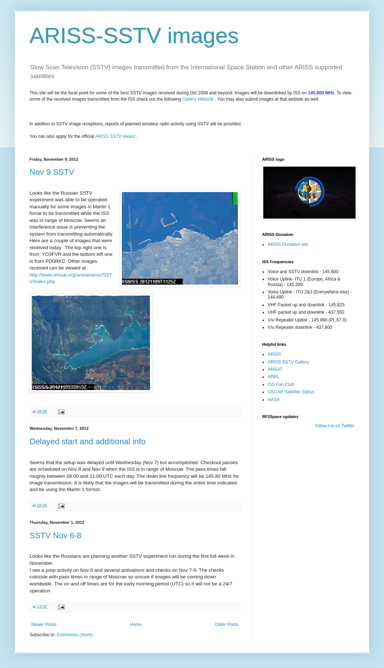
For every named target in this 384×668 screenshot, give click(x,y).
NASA (274, 399)
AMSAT (275, 369)
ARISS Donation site (288, 244)
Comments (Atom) (74, 634)
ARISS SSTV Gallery (288, 362)
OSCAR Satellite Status (291, 391)
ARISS (274, 354)
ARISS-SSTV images (134, 35)
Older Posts (226, 624)
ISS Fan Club (281, 384)
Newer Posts (43, 624)
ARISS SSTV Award (115, 136)
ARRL (274, 376)
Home (136, 624)
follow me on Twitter (334, 425)
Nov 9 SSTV (52, 172)
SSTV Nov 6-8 (56, 535)
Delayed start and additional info (87, 441)
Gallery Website (197, 99)
